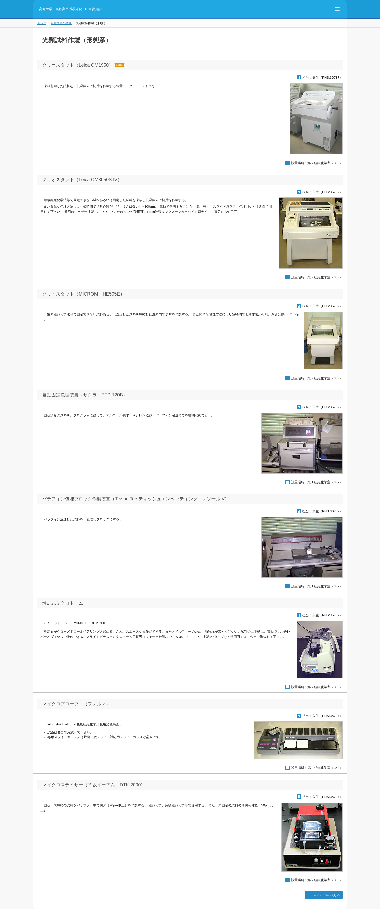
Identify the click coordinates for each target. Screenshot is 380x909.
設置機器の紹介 (61, 23)
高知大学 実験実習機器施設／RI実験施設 (70, 9)
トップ (41, 23)
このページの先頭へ (325, 895)
